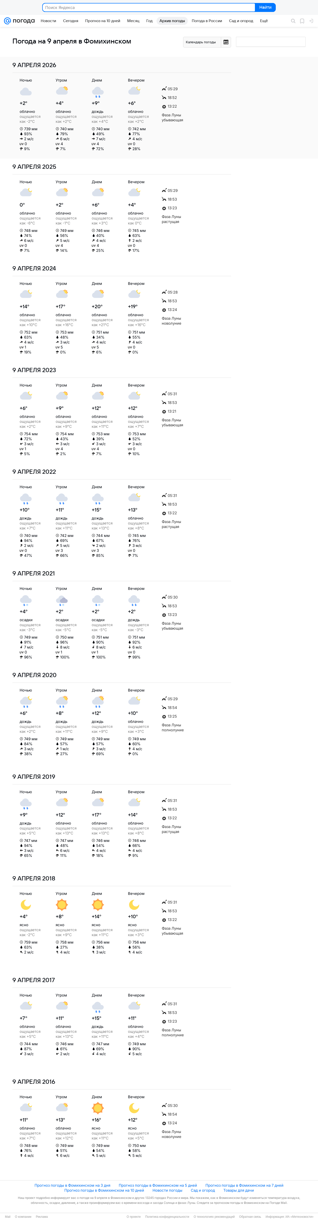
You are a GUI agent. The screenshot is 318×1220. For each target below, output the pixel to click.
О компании (23, 1217)
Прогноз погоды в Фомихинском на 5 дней (158, 1185)
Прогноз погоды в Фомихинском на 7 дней (244, 1185)
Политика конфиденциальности (167, 1217)
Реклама (42, 1217)
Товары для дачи (238, 1190)
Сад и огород (203, 1190)
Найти (265, 7)
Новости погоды (167, 1190)
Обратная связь (250, 1217)
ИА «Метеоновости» (299, 1217)
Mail (7, 1217)
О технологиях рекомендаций (214, 1217)
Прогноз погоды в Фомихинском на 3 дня (72, 1185)
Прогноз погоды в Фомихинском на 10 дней (104, 1190)
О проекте (134, 1217)
